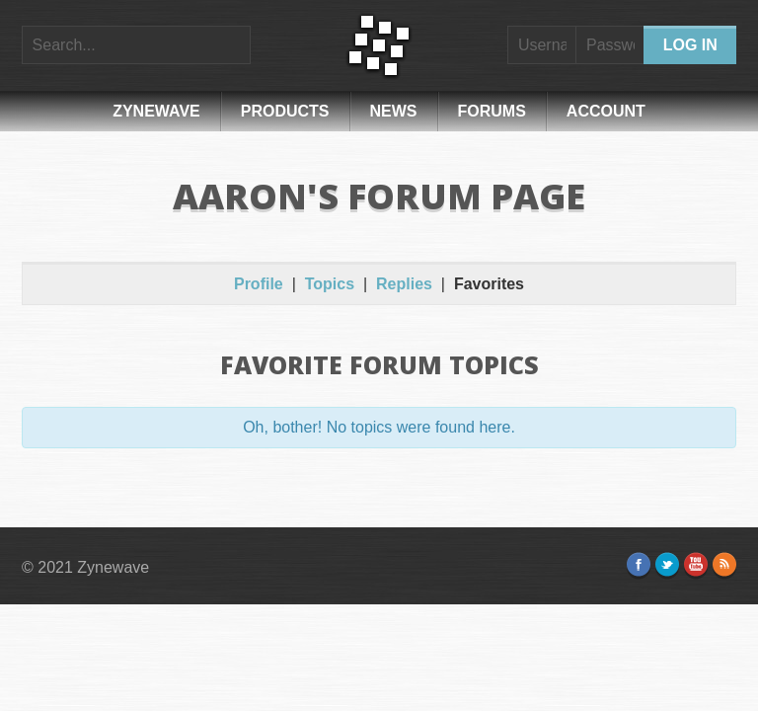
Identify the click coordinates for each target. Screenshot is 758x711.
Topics (329, 284)
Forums (492, 111)
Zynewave (156, 111)
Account (606, 111)
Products (285, 111)
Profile (258, 284)
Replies (404, 284)
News (393, 111)
